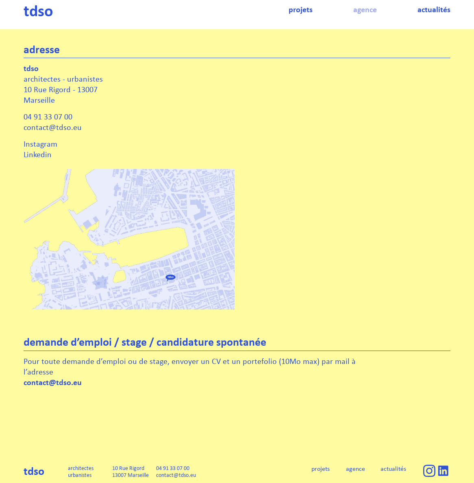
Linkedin (38, 154)
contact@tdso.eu (53, 382)
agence (355, 468)
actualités (393, 468)
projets (320, 468)
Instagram (40, 143)
